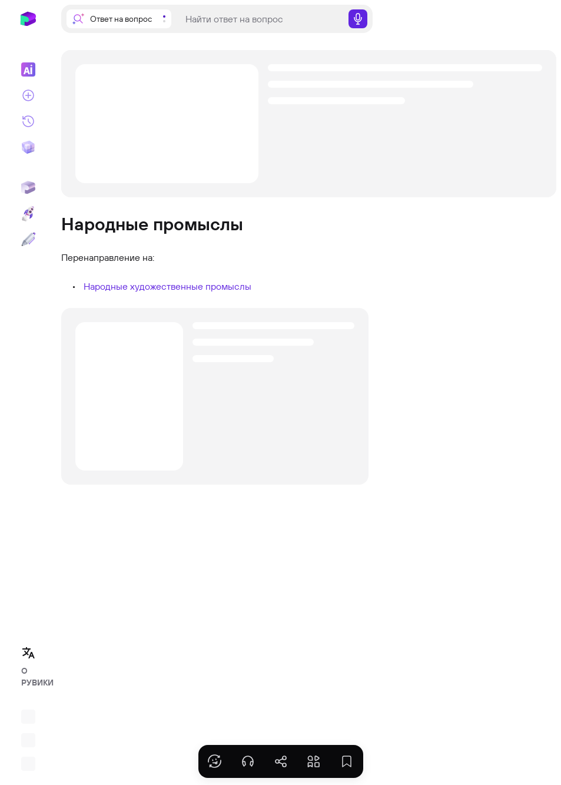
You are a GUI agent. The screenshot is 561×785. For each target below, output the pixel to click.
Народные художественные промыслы (167, 286)
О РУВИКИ (31, 676)
